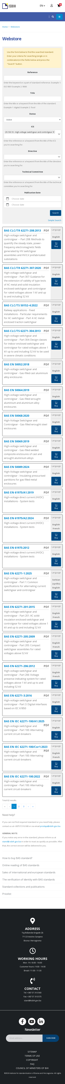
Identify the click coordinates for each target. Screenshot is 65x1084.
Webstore (15, 26)
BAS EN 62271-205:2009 (19, 636)
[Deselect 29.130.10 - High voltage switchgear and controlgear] (53, 132)
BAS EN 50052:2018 (16, 364)
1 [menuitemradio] (14, 806)
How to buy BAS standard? (17, 858)
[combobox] (32, 134)
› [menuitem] (28, 806)
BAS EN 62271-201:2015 (19, 607)
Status (32, 114)
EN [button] (42, 5)
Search (55, 212)
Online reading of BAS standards (20, 865)
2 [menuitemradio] (18, 806)
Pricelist (6, 894)
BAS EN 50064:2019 (16, 390)
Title (32, 93)
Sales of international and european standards (28, 872)
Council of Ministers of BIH (32, 1068)
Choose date (18, 198)
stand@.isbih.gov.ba (11, 841)
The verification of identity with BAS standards (28, 879)
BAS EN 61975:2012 (16, 547)
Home (5, 26)
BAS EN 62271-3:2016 (18, 695)
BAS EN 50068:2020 (16, 415)
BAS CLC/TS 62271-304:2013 (22, 331)
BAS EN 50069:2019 (16, 441)
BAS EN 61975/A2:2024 (19, 518)
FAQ (32, 1064)
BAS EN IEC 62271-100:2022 (22, 776)
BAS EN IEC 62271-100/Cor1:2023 (25, 747)
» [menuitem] (32, 806)
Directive (32, 151)
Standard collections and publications (23, 886)
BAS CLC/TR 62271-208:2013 (22, 230)
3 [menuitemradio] (23, 806)
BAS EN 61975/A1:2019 (19, 492)
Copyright (32, 1059)
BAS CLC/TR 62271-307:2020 (22, 268)
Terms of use (32, 1055)
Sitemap (32, 1051)
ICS (32, 126)
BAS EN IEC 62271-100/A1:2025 (24, 721)
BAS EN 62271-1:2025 (18, 573)
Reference (32, 72)
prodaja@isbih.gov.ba (50, 826)
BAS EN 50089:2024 (16, 467)
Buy (56, 244)
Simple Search (54, 220)
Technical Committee (32, 172)
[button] (51, 17)
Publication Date (32, 192)
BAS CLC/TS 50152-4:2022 (21, 305)
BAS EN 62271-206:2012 (19, 666)
